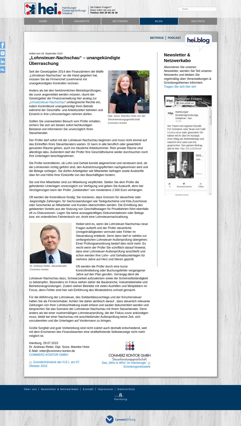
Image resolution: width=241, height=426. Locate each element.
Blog (159, 21)
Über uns (30, 389)
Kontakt (88, 389)
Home (43, 21)
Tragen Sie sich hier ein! (180, 86)
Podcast (174, 37)
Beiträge (157, 37)
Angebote (81, 21)
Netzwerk (120, 21)
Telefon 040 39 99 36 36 (104, 12)
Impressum (105, 389)
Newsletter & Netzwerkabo (60, 389)
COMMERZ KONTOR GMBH (48, 354)
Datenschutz (126, 389)
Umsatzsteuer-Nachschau (47, 102)
